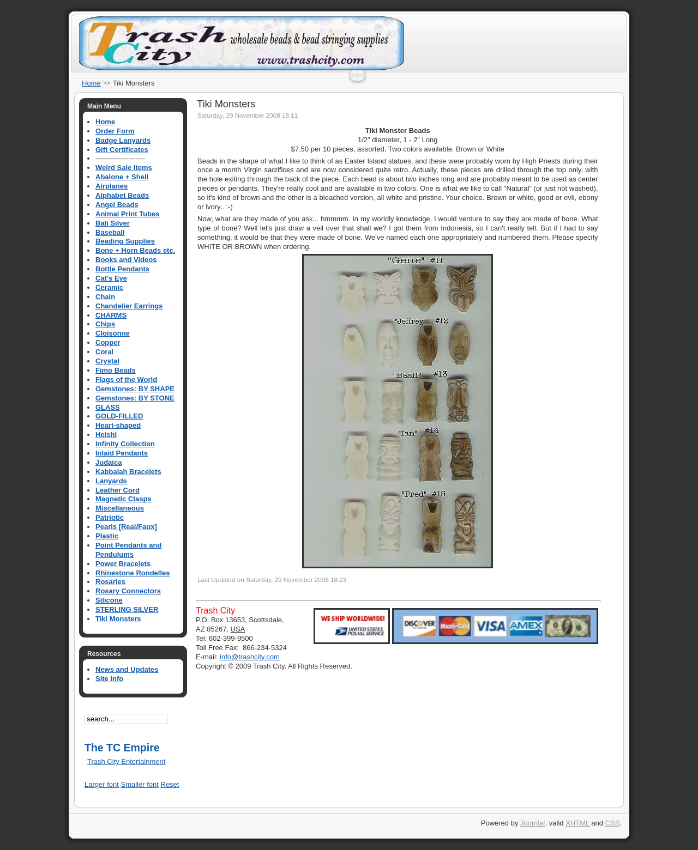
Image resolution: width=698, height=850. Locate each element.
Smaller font (140, 784)
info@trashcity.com (250, 657)
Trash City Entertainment (126, 761)
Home (91, 83)
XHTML (577, 823)
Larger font (102, 784)
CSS (612, 823)
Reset (170, 784)
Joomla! (532, 823)
